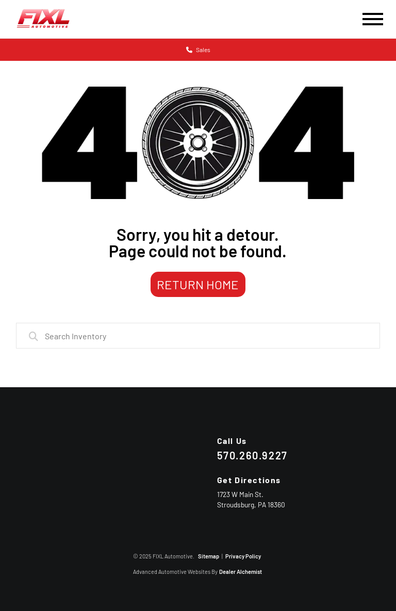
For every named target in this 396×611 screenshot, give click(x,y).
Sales (198, 49)
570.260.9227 (252, 455)
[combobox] (198, 336)
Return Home (198, 284)
